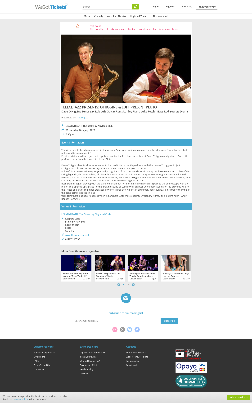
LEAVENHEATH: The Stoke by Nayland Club (86, 214)
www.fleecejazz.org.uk (77, 235)
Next (133, 284)
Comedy (98, 16)
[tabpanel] (76, 268)
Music (87, 16)
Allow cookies (237, 397)
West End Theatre (116, 16)
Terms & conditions (43, 365)
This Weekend (160, 16)
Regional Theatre (139, 16)
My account (39, 356)
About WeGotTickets (136, 352)
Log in (155, 6)
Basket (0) (186, 6)
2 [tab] (128, 284)
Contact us (39, 369)
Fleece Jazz (82, 117)
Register (170, 6)
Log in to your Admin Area (92, 352)
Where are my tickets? (44, 352)
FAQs (36, 360)
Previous (118, 284)
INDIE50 (84, 373)
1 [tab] (123, 284)
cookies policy (20, 399)
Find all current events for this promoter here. (153, 29)
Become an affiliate (89, 365)
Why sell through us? (90, 360)
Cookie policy (132, 365)
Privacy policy (132, 360)
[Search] (135, 6)
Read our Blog (86, 369)
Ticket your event (206, 6)
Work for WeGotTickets (137, 356)
